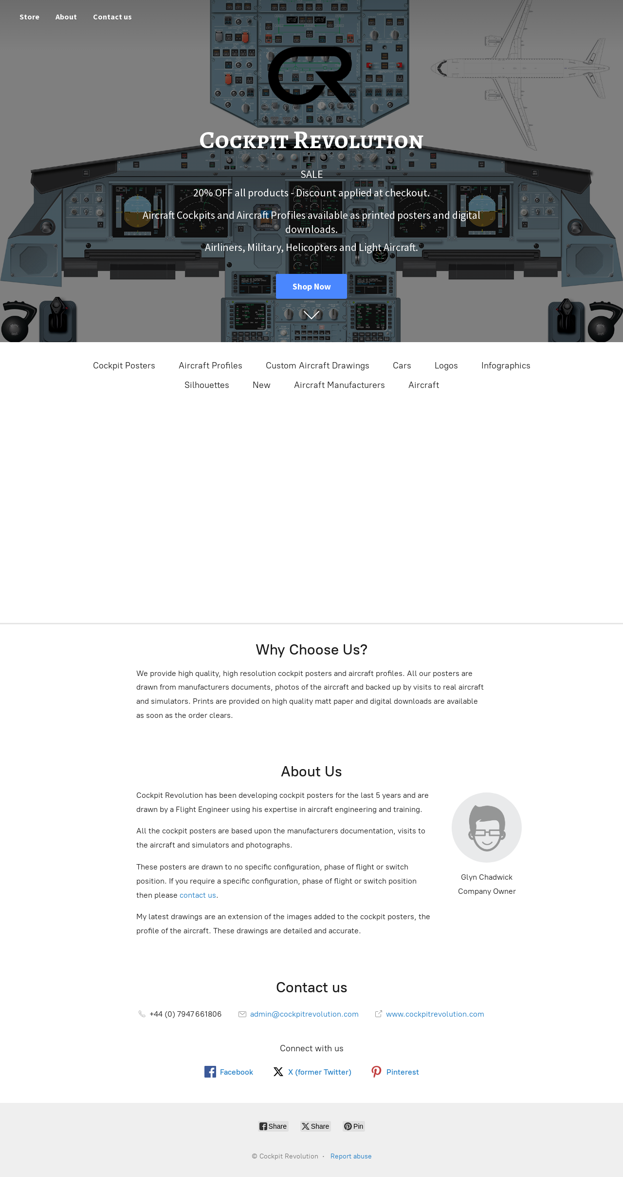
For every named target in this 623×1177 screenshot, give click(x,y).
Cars (402, 365)
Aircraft (423, 385)
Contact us (112, 16)
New (262, 385)
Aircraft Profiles (210, 365)
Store (29, 16)
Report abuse (351, 1156)
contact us (198, 895)
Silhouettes (206, 385)
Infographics (506, 365)
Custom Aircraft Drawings (317, 365)
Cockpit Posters (124, 365)
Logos (446, 365)
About (66, 16)
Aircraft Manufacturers (339, 385)
